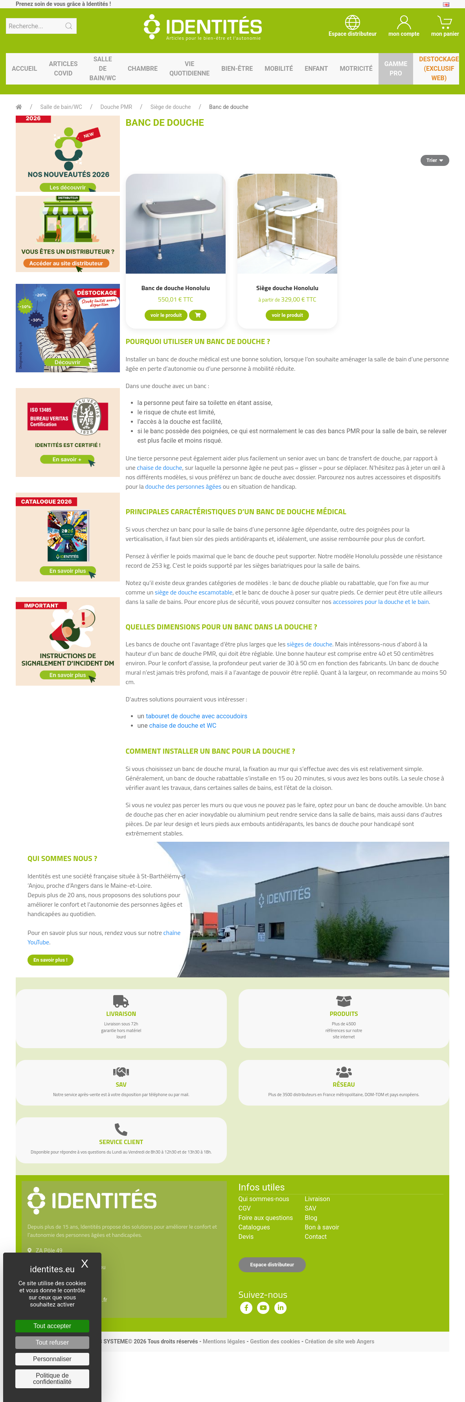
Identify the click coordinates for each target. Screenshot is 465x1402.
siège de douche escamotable (194, 592)
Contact (316, 1236)
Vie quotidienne (189, 68)
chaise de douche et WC (183, 725)
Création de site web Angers (340, 1341)
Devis (246, 1236)
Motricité (356, 68)
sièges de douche (309, 644)
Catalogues (254, 1227)
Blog (311, 1218)
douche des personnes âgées (183, 486)
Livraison (317, 1199)
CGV (245, 1208)
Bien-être (237, 68)
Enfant (316, 68)
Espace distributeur (272, 1265)
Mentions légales (224, 1341)
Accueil (24, 68)
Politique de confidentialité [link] (52, 1378)
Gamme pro (396, 68)
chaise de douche (159, 467)
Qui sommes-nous (264, 1199)
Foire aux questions (266, 1218)
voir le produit (166, 315)
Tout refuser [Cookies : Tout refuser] (52, 1342)
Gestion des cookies (275, 1341)
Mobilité (279, 68)
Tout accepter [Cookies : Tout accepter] (52, 1326)
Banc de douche (228, 107)
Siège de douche (171, 107)
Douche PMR (116, 107)
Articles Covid (63, 68)
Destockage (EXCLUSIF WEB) (439, 68)
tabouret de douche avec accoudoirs (196, 716)
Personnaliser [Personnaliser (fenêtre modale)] (52, 1359)
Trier (434, 160)
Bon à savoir (322, 1227)
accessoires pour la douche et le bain (381, 601)
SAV (310, 1208)
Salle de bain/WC (103, 68)
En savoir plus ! (50, 960)
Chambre (143, 68)
